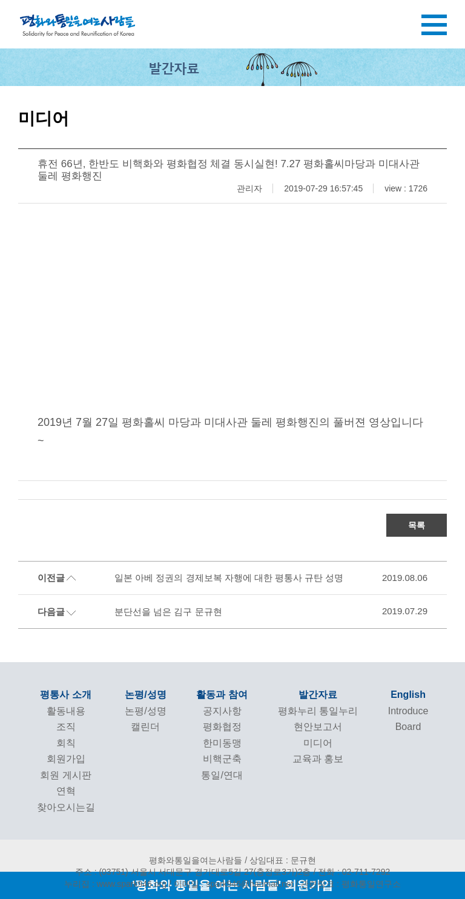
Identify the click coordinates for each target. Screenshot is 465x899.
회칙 (66, 743)
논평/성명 (145, 694)
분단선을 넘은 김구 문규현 (168, 611)
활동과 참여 (221, 694)
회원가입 (66, 759)
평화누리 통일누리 (318, 711)
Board (408, 727)
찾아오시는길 (66, 807)
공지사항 (222, 711)
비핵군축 (222, 759)
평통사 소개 (65, 694)
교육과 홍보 (317, 759)
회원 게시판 (65, 775)
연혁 (66, 791)
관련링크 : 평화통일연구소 (350, 884)
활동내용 (66, 711)
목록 (416, 525)
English (408, 694)
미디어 (317, 743)
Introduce (408, 711)
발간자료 (317, 694)
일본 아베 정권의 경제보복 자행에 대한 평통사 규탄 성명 (228, 577)
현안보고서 (318, 727)
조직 (66, 727)
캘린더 (145, 727)
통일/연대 (221, 775)
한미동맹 (222, 743)
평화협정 (222, 727)
